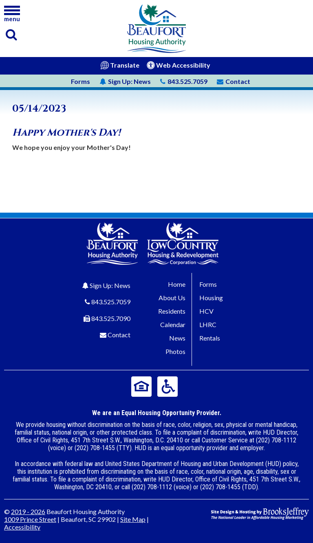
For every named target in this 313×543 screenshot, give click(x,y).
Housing (211, 297)
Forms (80, 81)
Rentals (209, 338)
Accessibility (22, 527)
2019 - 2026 (28, 511)
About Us (172, 297)
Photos (175, 351)
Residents (171, 311)
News (125, 81)
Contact (119, 335)
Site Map (132, 519)
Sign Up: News (110, 285)
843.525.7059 (110, 302)
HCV (206, 311)
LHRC (207, 324)
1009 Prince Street (30, 519)
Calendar (172, 324)
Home (176, 284)
